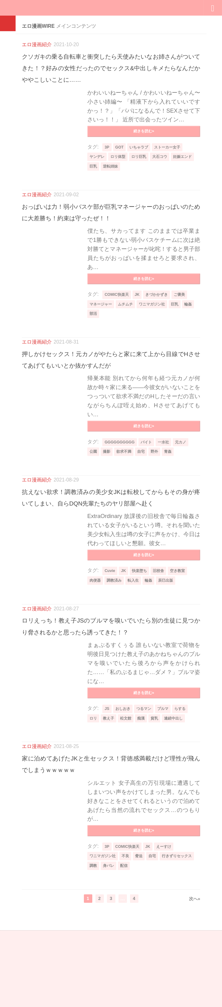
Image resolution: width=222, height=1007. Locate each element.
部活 (108, 343)
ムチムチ (130, 333)
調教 (134, 942)
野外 (161, 495)
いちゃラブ (141, 161)
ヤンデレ (98, 171)
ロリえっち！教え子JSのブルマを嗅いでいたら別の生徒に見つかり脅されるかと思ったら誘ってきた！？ (111, 690)
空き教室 (184, 629)
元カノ (188, 485)
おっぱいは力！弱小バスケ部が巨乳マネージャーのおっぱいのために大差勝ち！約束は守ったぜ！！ (111, 232)
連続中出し (182, 791)
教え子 (110, 791)
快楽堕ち (142, 629)
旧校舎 (163, 629)
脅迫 (145, 932)
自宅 (146, 495)
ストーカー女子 (173, 161)
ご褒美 (187, 323)
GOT (120, 161)
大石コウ (168, 171)
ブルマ (169, 781)
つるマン (148, 781)
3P (107, 161)
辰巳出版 (174, 639)
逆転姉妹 (140, 180)
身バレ (151, 942)
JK (140, 323)
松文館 (129, 791)
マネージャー (102, 333)
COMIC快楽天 (118, 323)
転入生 (138, 639)
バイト (150, 485)
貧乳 (161, 791)
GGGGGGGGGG (120, 485)
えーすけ (169, 922)
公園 (93, 495)
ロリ (93, 791)
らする (188, 781)
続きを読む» (144, 144)
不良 (130, 932)
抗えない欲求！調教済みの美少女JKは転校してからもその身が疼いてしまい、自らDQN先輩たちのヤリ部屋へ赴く (111, 547)
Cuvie (110, 629)
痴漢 (146, 791)
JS (107, 781)
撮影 (108, 495)
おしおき (124, 781)
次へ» (194, 975)
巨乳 (121, 180)
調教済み (117, 639)
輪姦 (93, 343)
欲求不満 (127, 495)
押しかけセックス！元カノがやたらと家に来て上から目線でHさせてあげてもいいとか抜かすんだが (111, 395)
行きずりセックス (106, 942)
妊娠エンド (100, 180)
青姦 (175, 495)
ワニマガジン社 (160, 333)
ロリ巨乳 (145, 171)
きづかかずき (162, 323)
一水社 (169, 485)
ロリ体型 (121, 171)
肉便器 (96, 639)
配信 (168, 942)
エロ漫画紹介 (37, 44)
